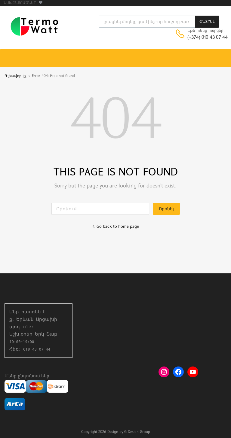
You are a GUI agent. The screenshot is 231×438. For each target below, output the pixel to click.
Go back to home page (115, 227)
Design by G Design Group (128, 432)
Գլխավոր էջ (15, 76)
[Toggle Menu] (223, 55)
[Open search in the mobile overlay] (159, 22)
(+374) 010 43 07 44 (202, 37)
